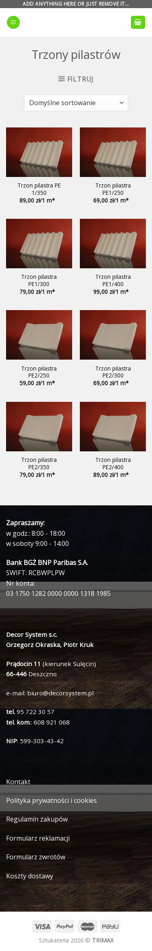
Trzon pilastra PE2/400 (113, 463)
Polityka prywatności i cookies (51, 800)
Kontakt (18, 781)
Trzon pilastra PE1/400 (113, 280)
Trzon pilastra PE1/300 (39, 280)
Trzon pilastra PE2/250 (39, 372)
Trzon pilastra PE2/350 (39, 463)
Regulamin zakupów (37, 819)
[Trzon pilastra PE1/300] (39, 243)
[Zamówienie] (76, 103)
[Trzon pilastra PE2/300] (113, 335)
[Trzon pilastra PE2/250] (39, 335)
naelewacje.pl (76, 22)
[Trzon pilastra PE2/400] (113, 426)
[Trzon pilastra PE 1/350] (39, 152)
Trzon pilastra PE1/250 (113, 189)
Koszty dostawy (29, 875)
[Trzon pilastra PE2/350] (39, 426)
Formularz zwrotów (35, 856)
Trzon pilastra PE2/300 (113, 372)
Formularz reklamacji (38, 838)
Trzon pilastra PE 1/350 (39, 189)
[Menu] (13, 22)
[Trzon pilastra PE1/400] (113, 243)
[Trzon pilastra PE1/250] (113, 152)
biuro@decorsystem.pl (60, 693)
